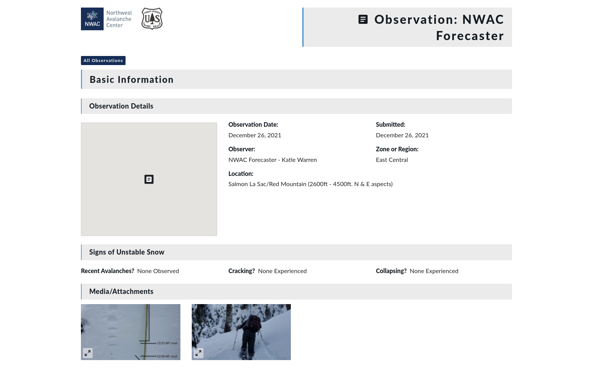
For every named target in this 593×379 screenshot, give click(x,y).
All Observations (103, 60)
